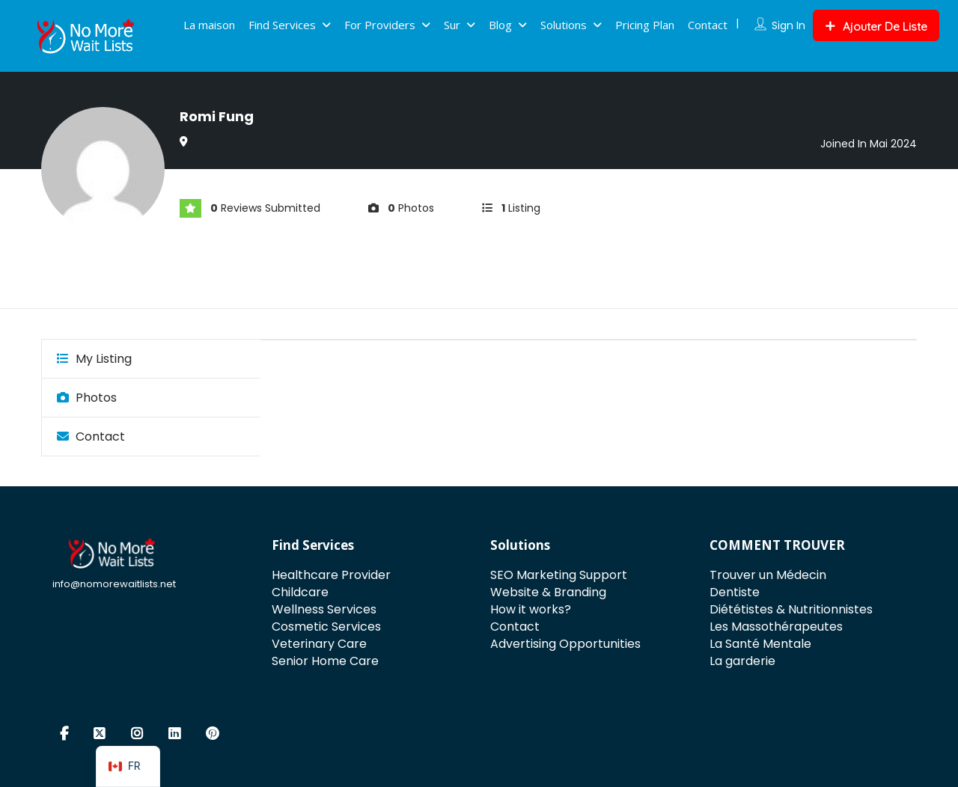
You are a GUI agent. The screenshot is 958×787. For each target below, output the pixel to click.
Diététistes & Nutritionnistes (791, 609)
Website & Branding (548, 592)
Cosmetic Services (326, 626)
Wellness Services (324, 609)
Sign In (788, 25)
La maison (209, 24)
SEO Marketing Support (558, 575)
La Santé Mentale (760, 643)
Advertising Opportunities (565, 643)
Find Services (282, 24)
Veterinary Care (319, 643)
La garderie (742, 661)
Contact (707, 24)
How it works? (530, 609)
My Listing (94, 358)
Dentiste (735, 592)
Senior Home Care (325, 661)
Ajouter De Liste (876, 26)
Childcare (300, 592)
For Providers (379, 24)
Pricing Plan (644, 24)
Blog (500, 24)
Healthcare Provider (331, 575)
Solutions (563, 24)
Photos (87, 397)
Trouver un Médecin (768, 575)
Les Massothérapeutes (776, 626)
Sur (452, 24)
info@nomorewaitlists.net (114, 584)
